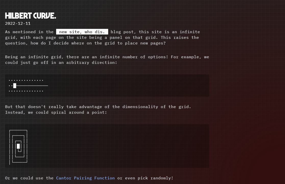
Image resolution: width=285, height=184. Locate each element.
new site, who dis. (82, 31)
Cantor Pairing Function (85, 180)
